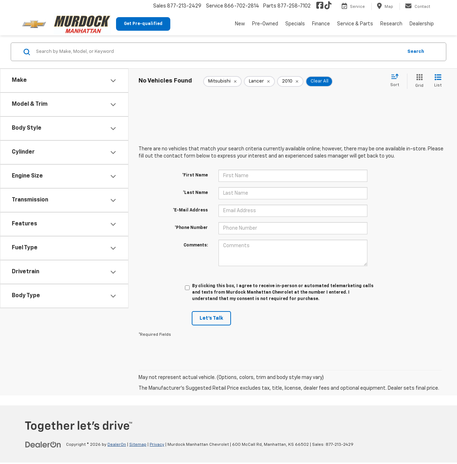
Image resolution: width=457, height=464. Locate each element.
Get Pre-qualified (143, 24)
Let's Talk (211, 318)
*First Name (195, 175)
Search (415, 51)
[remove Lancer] (259, 81)
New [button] (240, 23)
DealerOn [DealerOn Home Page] (116, 445)
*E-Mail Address (190, 210)
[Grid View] (418, 81)
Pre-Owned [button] (265, 23)
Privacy (157, 445)
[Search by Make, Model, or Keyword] (218, 51)
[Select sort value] (397, 81)
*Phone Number (191, 228)
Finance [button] (321, 23)
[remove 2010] (290, 81)
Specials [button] (295, 23)
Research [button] (391, 23)
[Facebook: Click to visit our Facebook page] (319, 6)
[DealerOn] (43, 444)
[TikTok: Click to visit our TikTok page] (328, 6)
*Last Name (195, 193)
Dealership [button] (422, 23)
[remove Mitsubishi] (222, 81)
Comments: (196, 245)
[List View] (438, 81)
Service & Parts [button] (355, 23)
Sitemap (137, 445)
